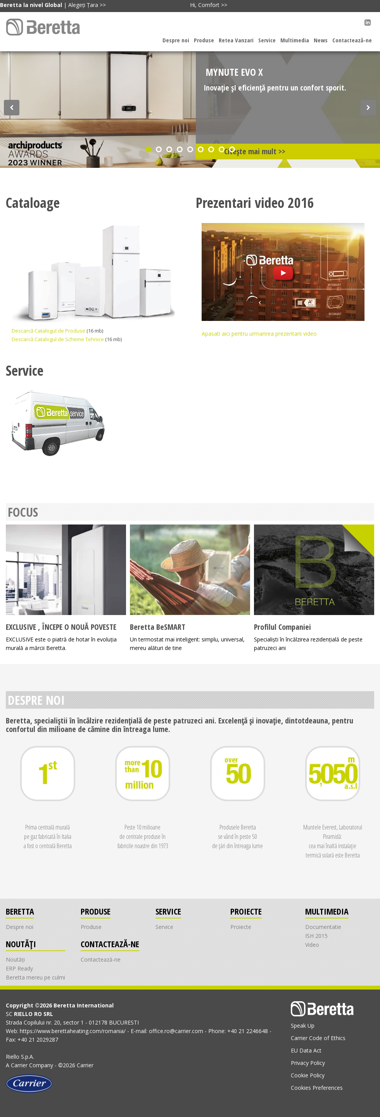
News (321, 40)
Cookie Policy (308, 1075)
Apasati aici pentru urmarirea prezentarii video (283, 280)
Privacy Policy (308, 1062)
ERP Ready (19, 968)
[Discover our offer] (11, 107)
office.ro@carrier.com (177, 1031)
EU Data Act (306, 1050)
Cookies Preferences (317, 1087)
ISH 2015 (316, 935)
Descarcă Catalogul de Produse (49, 330)
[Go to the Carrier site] (29, 1083)
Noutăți (15, 959)
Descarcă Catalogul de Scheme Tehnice (58, 339)
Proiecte (240, 927)
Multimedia (294, 40)
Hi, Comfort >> (208, 5)
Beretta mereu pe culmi (35, 977)
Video (312, 944)
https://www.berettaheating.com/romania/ (73, 1031)
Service (267, 40)
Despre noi (175, 40)
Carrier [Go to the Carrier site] (19, 1065)
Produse (204, 40)
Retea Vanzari (236, 40)
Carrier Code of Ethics (318, 1038)
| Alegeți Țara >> (53, 5)
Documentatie (323, 927)
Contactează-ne (352, 40)
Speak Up (302, 1025)
